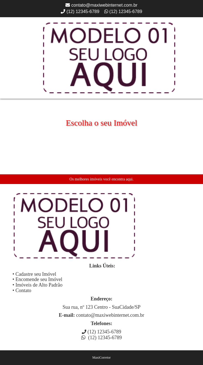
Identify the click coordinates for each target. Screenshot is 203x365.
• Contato (21, 290)
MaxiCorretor (101, 357)
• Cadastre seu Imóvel (34, 274)
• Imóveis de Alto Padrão (37, 285)
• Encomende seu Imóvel (37, 279)
